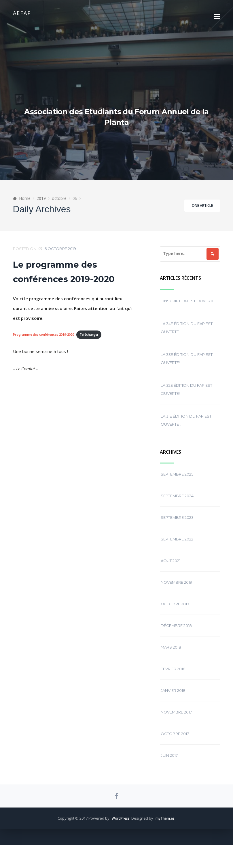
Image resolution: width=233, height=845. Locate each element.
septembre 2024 (177, 502)
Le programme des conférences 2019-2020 (67, 278)
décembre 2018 (176, 632)
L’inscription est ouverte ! (188, 307)
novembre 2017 (176, 718)
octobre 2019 (175, 610)
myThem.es (166, 834)
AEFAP (22, 13)
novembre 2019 (176, 588)
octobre (59, 204)
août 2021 (170, 567)
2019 (41, 204)
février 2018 (173, 675)
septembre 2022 (177, 545)
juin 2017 (169, 761)
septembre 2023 (177, 523)
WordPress (120, 834)
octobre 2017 (175, 740)
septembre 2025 (177, 480)
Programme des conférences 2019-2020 (46, 341)
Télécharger (95, 341)
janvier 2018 (173, 696)
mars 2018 (171, 653)
